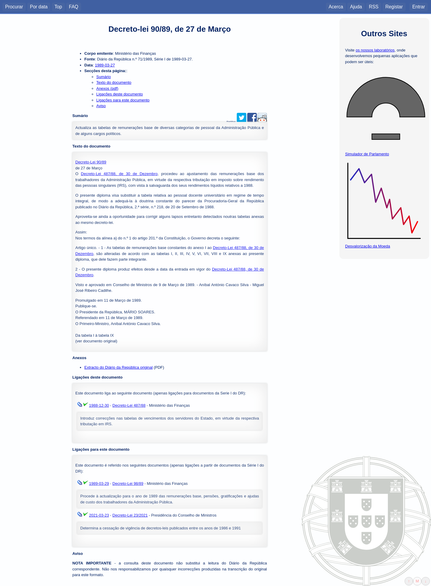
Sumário (103, 77)
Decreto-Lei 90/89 (90, 162)
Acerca (336, 6)
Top (58, 6)
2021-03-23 (99, 515)
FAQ (73, 6)
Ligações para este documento (123, 100)
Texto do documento (113, 82)
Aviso (101, 106)
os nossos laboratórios (375, 50)
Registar (394, 6)
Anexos (79, 358)
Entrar (418, 6)
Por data (39, 6)
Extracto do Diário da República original (118, 367)
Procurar (14, 6)
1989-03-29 (99, 483)
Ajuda (356, 6)
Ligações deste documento (119, 94)
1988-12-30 (99, 405)
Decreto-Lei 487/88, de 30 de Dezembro (119, 173)
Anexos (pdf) (107, 88)
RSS (373, 6)
